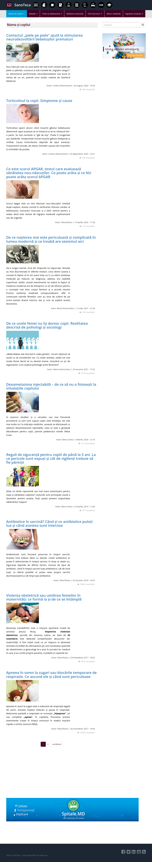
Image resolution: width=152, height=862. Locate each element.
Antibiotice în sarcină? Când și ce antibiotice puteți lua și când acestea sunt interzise (49, 523)
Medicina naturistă (74, 13)
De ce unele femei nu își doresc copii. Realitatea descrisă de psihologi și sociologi (47, 325)
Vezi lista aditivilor (135, 55)
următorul (56, 744)
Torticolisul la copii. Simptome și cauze (39, 100)
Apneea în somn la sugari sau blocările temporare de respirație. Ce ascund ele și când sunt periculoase (51, 674)
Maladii (33, 13)
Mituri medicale (114, 13)
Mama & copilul (16, 13)
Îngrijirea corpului (134, 13)
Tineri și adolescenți (52, 13)
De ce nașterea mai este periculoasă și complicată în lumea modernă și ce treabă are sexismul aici (51, 239)
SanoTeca (18, 5)
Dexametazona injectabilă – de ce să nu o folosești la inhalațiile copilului (51, 386)
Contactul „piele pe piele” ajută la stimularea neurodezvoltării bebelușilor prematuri (44, 37)
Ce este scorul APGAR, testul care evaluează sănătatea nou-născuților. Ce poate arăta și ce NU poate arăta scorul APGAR (48, 172)
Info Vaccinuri (95, 13)
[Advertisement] (52, 777)
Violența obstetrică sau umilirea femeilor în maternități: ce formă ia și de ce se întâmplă (44, 597)
